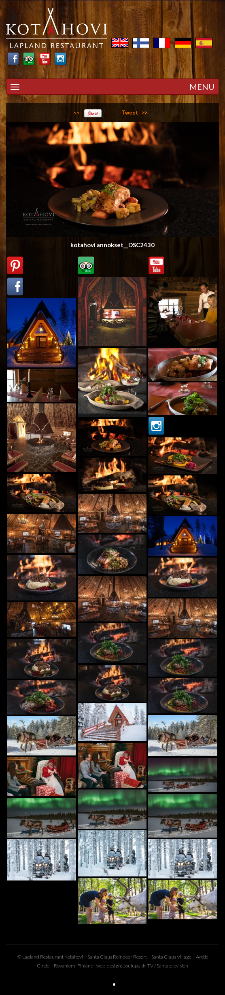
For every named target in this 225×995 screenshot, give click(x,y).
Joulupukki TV (138, 966)
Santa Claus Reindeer (109, 957)
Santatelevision (172, 966)
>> (145, 112)
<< (77, 112)
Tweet (130, 112)
